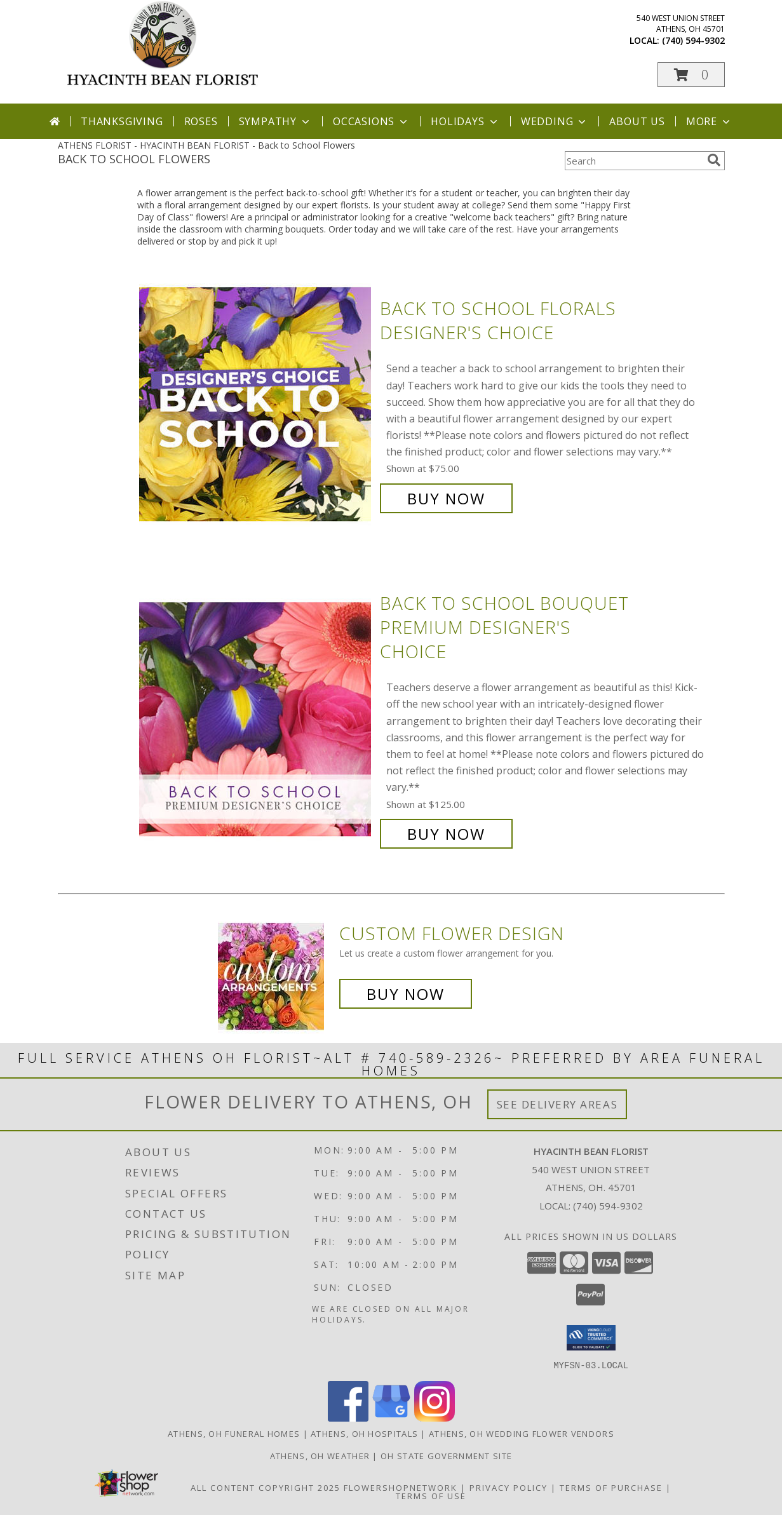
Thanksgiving (122, 121)
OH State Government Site (446, 1455)
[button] (691, 74)
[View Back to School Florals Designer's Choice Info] (256, 404)
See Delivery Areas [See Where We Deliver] (557, 1104)
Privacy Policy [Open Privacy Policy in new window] (508, 1487)
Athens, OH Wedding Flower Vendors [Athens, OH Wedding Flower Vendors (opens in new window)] (521, 1433)
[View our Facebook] (348, 1417)
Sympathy (275, 121)
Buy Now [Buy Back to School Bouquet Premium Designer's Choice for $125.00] (446, 833)
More (709, 121)
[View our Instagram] (434, 1417)
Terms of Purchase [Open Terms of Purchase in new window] (611, 1487)
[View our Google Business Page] (391, 1417)
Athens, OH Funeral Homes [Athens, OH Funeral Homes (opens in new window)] (234, 1433)
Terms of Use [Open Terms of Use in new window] (431, 1495)
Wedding (555, 121)
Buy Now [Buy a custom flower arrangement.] (406, 993)
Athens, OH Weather (320, 1455)
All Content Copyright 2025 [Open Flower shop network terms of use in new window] (265, 1487)
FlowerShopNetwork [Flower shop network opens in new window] (400, 1487)
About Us (636, 121)
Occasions (371, 121)
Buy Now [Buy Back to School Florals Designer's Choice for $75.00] (446, 498)
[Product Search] (633, 161)
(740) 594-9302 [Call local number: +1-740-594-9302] (693, 40)
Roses (201, 121)
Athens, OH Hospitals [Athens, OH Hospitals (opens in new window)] (364, 1433)
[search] (714, 160)
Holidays (465, 121)
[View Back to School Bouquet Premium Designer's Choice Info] (256, 719)
